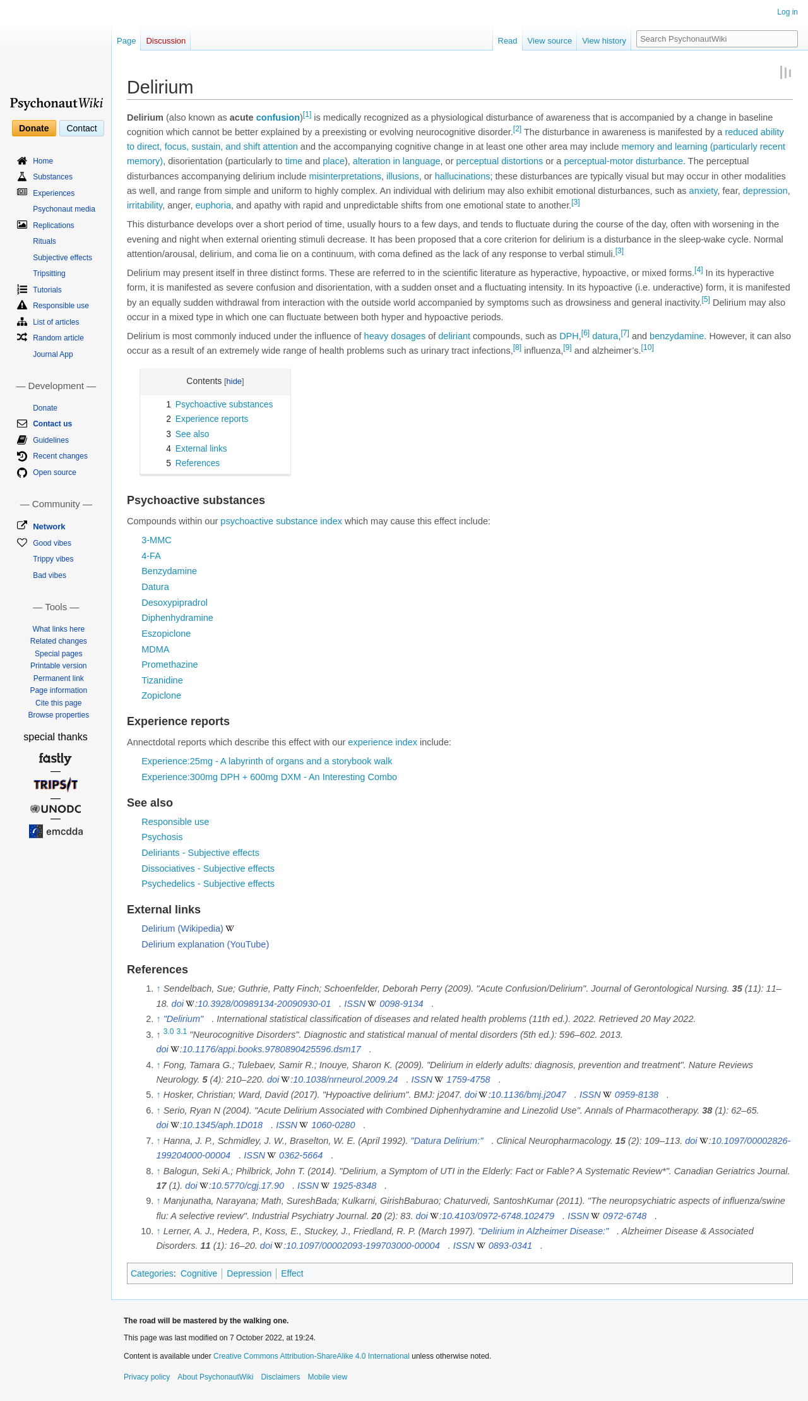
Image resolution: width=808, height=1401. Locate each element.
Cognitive (199, 1273)
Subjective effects (62, 257)
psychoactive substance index (281, 521)
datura (605, 336)
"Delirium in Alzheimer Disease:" (543, 1231)
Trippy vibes (53, 559)
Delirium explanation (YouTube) (205, 944)
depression (765, 191)
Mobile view (327, 1377)
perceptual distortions (500, 161)
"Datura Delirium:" (446, 1141)
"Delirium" (183, 1019)
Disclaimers (280, 1377)
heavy (376, 336)
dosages (408, 336)
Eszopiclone (166, 633)
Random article (58, 338)
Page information (58, 690)
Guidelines (51, 440)
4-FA (151, 556)
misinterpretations (345, 176)
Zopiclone (161, 695)
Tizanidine (162, 680)
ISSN (354, 1004)
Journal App (53, 354)
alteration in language (397, 161)
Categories (152, 1273)
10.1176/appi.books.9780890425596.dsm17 (271, 1049)
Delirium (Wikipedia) (182, 928)
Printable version (58, 665)
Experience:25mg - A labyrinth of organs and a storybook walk (266, 761)
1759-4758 (468, 1079)
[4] (698, 269)
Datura (155, 587)
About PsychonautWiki (215, 1377)
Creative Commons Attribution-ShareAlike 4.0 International (311, 1356)
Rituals (44, 241)
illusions (402, 176)
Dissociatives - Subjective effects (208, 868)
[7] (625, 332)
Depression (249, 1273)
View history (604, 40)
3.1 (182, 1031)
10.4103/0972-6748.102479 (498, 1216)
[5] (705, 299)
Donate (34, 128)
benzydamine (677, 336)
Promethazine (169, 664)
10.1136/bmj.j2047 (528, 1095)
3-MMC (156, 540)
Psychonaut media (64, 209)
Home (43, 161)
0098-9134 (401, 1004)
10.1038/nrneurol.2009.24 (345, 1079)
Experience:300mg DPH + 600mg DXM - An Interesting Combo (269, 777)
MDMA (155, 649)
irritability (144, 205)
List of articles (56, 322)
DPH (569, 336)
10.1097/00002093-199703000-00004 (363, 1246)
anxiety (703, 191)
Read (508, 40)
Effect (292, 1273)
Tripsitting (49, 273)
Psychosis (161, 837)
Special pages (58, 653)
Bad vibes (49, 575)
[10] (647, 348)
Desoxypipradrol (174, 603)
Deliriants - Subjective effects (200, 853)
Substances (53, 176)
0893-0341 (510, 1246)
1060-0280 (333, 1125)
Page (126, 40)
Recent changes (60, 456)
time (293, 161)
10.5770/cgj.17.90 (247, 1186)
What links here (58, 629)
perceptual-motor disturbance (623, 161)
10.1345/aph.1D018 (222, 1125)
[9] (567, 348)
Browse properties (58, 715)
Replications (53, 225)
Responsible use (175, 822)
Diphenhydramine (177, 618)
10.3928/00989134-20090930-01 (264, 1004)
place (334, 161)
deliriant (454, 336)
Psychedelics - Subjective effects (208, 884)
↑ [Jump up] (158, 988)
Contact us (52, 423)
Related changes (58, 641)
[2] (517, 128)
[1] (307, 114)
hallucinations (462, 176)
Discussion (166, 40)
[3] (575, 202)
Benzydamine (169, 571)
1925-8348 (354, 1186)
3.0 (168, 1031)
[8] (517, 348)
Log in (787, 12)
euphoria (213, 205)
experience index (382, 742)
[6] (585, 332)
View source (550, 40)
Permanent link (58, 678)
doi (178, 1004)
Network (49, 526)
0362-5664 (301, 1155)
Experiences (53, 193)
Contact (81, 128)
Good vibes (52, 543)
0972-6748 (624, 1216)
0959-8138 (636, 1095)
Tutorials (47, 290)
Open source (54, 472)
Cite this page (58, 703)
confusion (278, 117)
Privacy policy (147, 1377)
